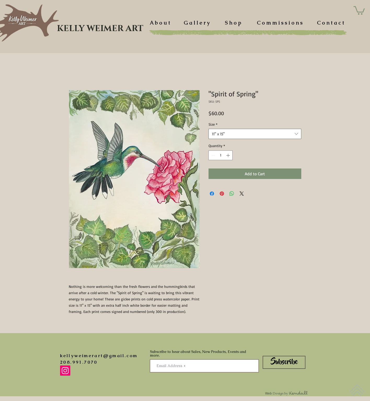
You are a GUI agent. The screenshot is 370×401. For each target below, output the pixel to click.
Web (286, 393)
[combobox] (255, 134)
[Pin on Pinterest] (222, 193)
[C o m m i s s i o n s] (280, 22)
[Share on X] (242, 193)
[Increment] (228, 155)
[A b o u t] (160, 22)
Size (213, 124)
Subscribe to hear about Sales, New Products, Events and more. (198, 353)
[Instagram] (65, 370)
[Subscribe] (284, 362)
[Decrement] (212, 155)
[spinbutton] (220, 155)
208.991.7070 (79, 362)
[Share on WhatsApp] (232, 193)
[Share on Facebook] (212, 193)
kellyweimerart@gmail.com (99, 355)
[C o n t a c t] (330, 22)
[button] (359, 10)
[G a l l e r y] (196, 22)
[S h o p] (233, 22)
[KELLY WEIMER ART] (100, 28)
